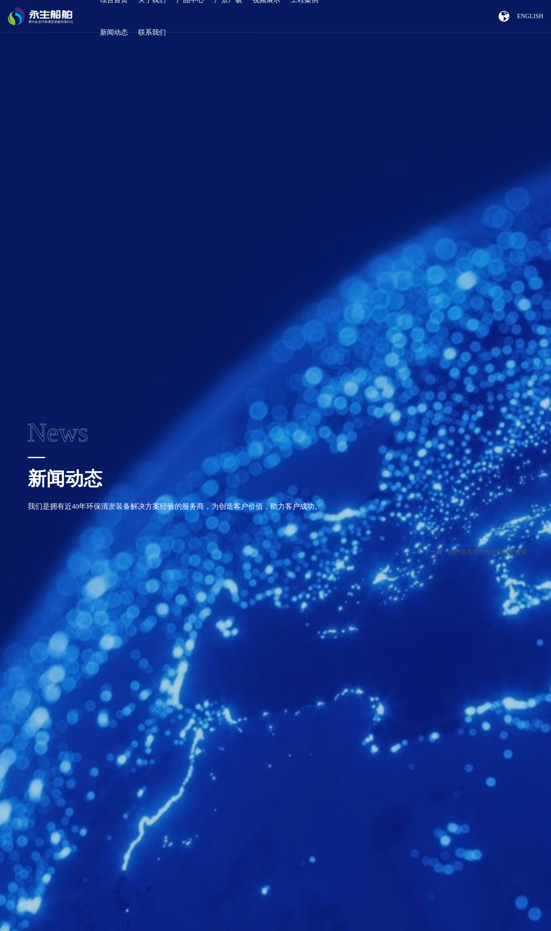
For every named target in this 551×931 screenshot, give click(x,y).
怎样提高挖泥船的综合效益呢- (488, 552)
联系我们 (152, 32)
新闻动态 (114, 32)
